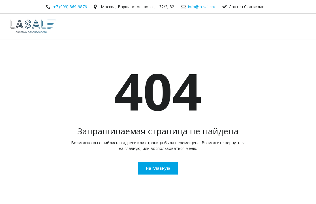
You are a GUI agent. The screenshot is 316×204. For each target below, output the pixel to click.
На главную (158, 168)
